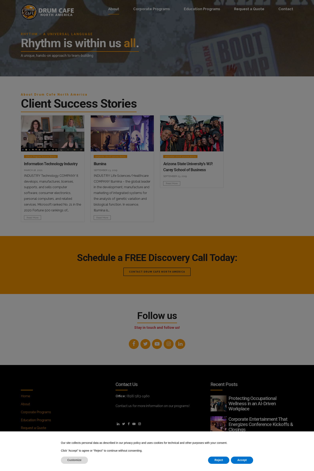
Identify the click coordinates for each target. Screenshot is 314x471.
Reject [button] (218, 460)
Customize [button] (74, 460)
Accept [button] (242, 460)
